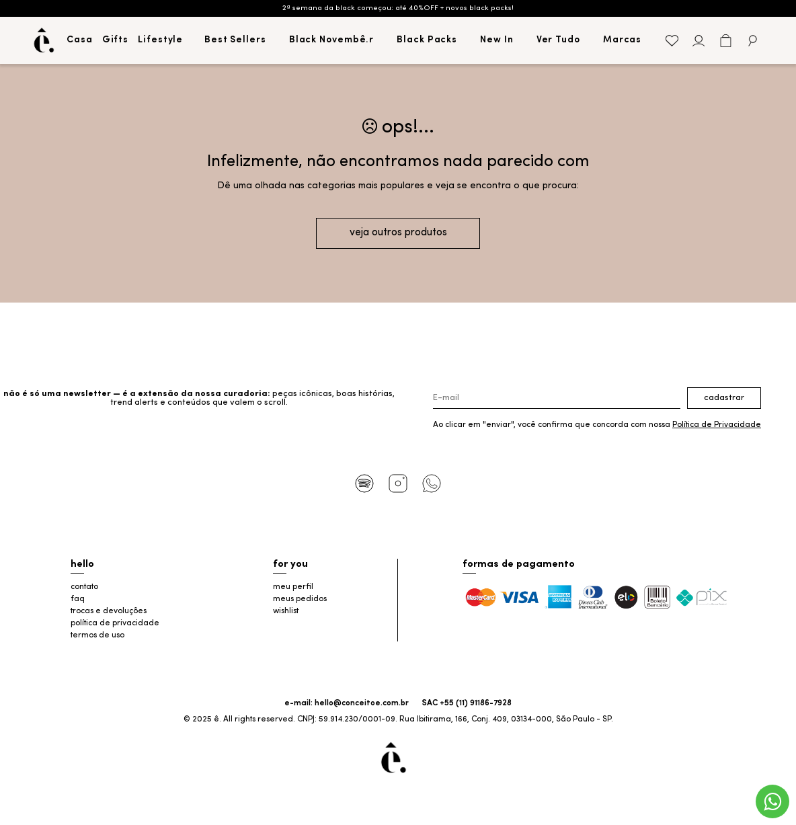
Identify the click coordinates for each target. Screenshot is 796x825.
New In (496, 40)
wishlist (285, 611)
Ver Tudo (558, 40)
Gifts (115, 40)
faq (78, 599)
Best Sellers (235, 40)
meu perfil (293, 587)
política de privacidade (115, 623)
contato (84, 587)
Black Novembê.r (331, 40)
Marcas (622, 40)
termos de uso (97, 635)
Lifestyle (160, 40)
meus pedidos (300, 599)
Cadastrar (724, 397)
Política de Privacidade (716, 425)
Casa (80, 40)
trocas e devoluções (109, 611)
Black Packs (427, 40)
